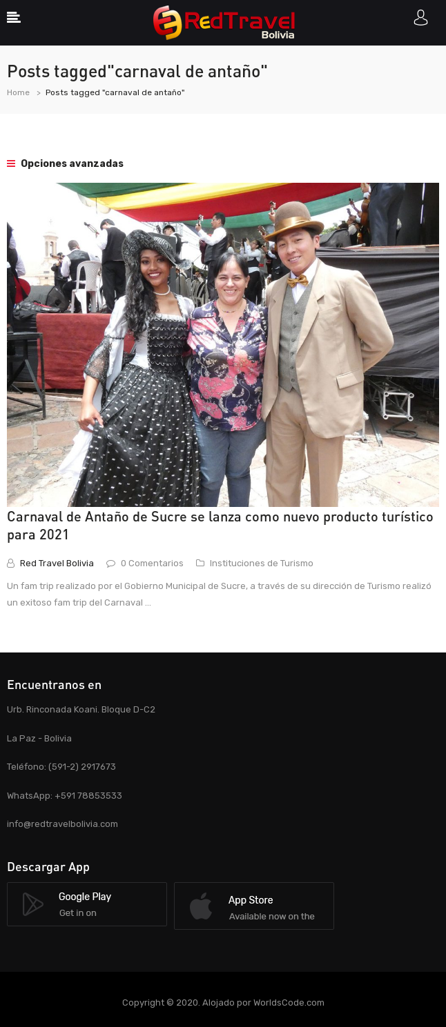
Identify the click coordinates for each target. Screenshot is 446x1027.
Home (18, 92)
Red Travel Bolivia (57, 563)
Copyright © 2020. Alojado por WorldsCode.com (223, 1002)
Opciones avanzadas (65, 164)
